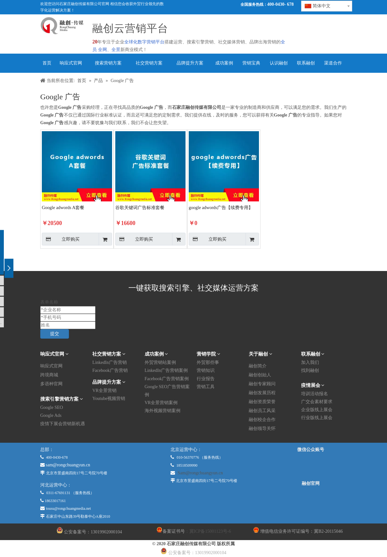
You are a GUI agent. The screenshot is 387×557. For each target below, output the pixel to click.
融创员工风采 (262, 410)
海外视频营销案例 (162, 410)
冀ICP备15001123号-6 (210, 531)
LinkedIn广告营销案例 (166, 370)
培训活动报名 (314, 393)
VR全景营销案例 (161, 402)
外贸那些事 (208, 362)
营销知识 (206, 370)
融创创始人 (260, 375)
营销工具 (206, 386)
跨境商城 (49, 375)
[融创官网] (310, 500)
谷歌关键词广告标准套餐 (139, 207)
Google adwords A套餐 (63, 207)
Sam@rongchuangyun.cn (200, 472)
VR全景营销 (104, 390)
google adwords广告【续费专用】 (221, 207)
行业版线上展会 (316, 417)
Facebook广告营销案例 (167, 378)
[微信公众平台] (311, 467)
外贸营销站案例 (160, 362)
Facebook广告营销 (109, 370)
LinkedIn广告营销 (109, 362)
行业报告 (206, 378)
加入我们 (310, 362)
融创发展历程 (262, 392)
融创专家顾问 (262, 383)
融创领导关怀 (262, 428)
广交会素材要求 (316, 401)
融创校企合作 (262, 419)
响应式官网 (51, 366)
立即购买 (61, 239)
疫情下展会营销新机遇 (62, 423)
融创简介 (258, 366)
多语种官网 (51, 383)
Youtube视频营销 (108, 398)
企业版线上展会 (316, 409)
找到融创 (310, 370)
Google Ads (51, 415)
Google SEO (51, 407)
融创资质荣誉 (262, 401)
